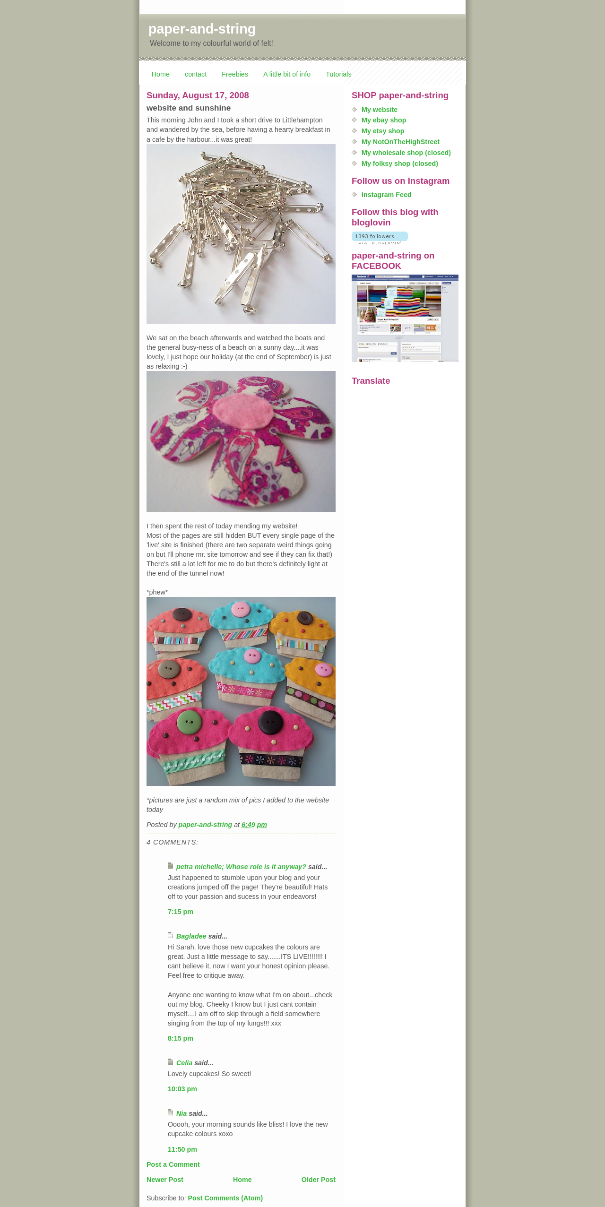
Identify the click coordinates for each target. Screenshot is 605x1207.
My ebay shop (384, 120)
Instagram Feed (387, 194)
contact (196, 74)
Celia (184, 1063)
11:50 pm (182, 1149)
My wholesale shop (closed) (406, 152)
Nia (181, 1113)
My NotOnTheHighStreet (401, 142)
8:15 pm (180, 1038)
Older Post (319, 1179)
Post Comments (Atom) (225, 1198)
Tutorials (338, 74)
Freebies (235, 74)
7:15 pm (180, 911)
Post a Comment (173, 1164)
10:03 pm (182, 1089)
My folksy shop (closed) (400, 163)
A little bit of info (287, 74)
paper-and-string (202, 28)
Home (161, 74)
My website (380, 109)
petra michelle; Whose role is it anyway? (241, 867)
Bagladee (191, 936)
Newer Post (165, 1179)
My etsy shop (383, 131)
